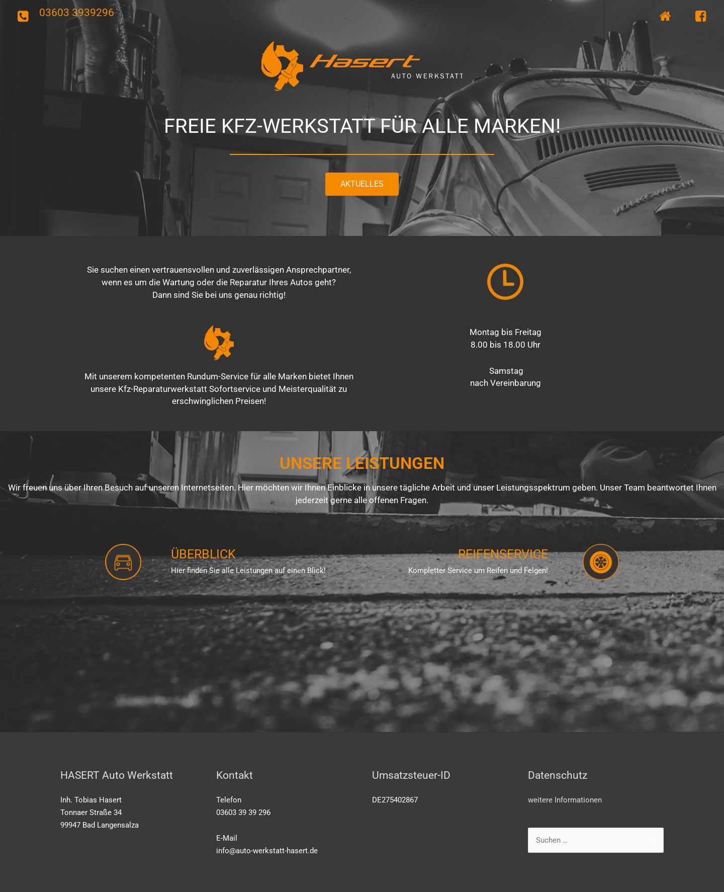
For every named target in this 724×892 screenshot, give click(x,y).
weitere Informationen (565, 799)
